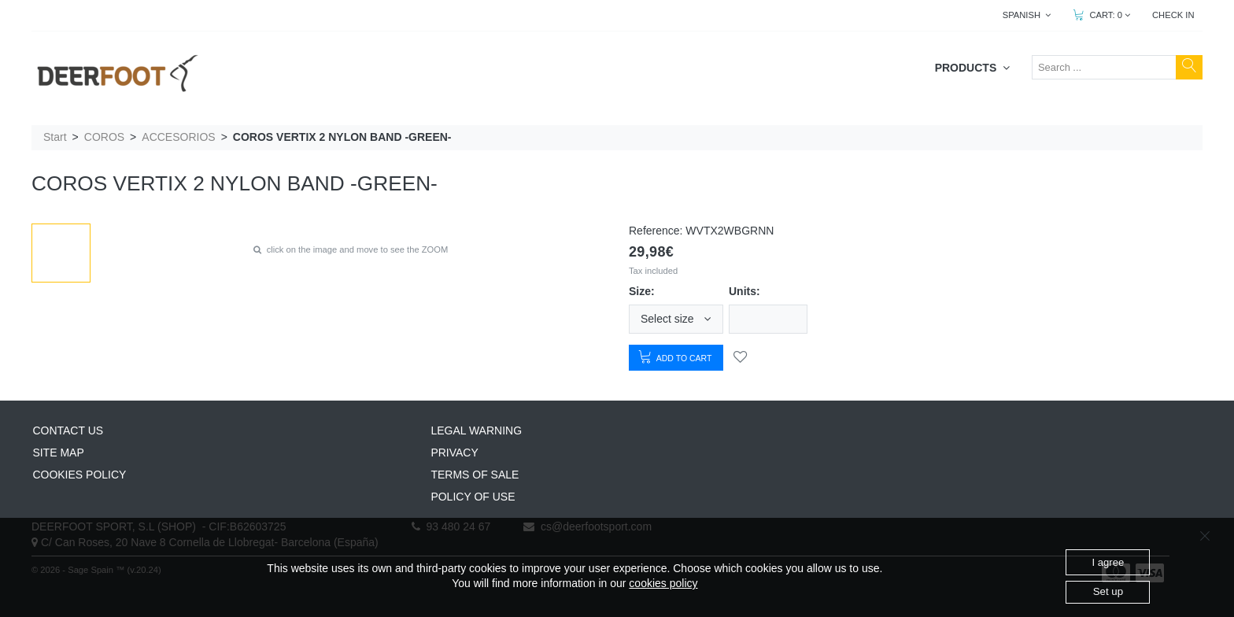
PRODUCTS (972, 67)
